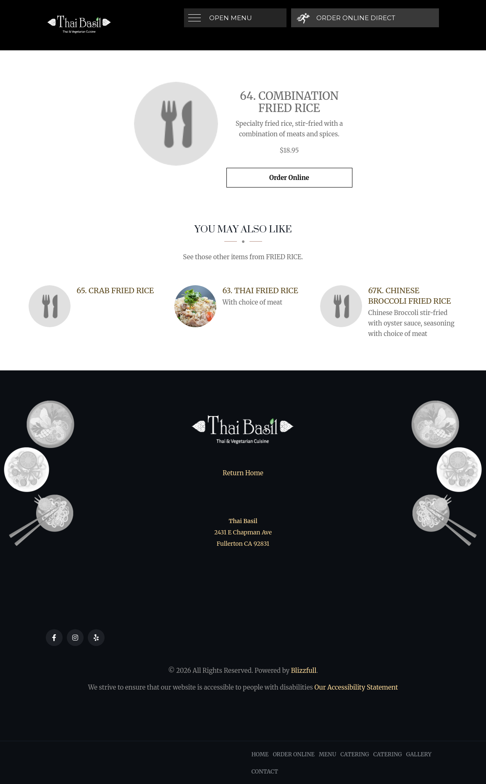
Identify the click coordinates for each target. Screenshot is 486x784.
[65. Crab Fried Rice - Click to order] (52, 306)
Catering (354, 754)
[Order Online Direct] (346, 17)
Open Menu (230, 18)
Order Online (289, 178)
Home (260, 754)
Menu (327, 754)
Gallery (418, 754)
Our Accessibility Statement (355, 687)
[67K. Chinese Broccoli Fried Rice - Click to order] (343, 306)
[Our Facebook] (54, 637)
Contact (265, 771)
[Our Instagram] (75, 637)
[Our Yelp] (96, 637)
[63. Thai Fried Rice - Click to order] (197, 306)
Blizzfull (303, 671)
